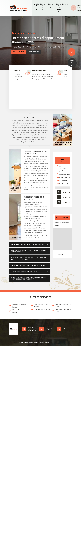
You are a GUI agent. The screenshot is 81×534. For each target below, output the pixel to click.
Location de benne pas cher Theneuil (61, 305)
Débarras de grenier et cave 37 (58, 7)
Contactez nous (33, 52)
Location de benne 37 (36, 7)
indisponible (66, 192)
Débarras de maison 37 (42, 7)
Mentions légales (44, 342)
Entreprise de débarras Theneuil (17, 306)
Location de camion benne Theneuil (61, 311)
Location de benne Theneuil (40, 309)
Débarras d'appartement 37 (50, 6)
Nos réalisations (18, 52)
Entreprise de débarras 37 (65, 7)
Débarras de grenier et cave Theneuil (40, 305)
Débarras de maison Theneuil (16, 311)
